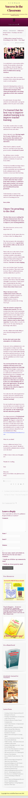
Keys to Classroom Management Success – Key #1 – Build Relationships (14, 780)
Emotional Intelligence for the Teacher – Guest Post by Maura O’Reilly (14, 764)
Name (4, 533)
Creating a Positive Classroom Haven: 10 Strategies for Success (14, 714)
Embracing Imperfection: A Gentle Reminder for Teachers (12, 731)
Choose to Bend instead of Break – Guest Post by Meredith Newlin (14, 739)
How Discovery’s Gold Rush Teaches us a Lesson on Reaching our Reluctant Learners (14, 775)
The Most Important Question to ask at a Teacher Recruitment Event (14, 767)
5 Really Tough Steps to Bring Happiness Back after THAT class (14, 783)
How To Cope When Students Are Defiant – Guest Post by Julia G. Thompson (14, 749)
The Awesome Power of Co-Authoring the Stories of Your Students (14, 753)
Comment (5, 518)
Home (6, 30)
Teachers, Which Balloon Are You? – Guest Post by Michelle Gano (14, 746)
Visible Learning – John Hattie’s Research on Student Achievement (14, 742)
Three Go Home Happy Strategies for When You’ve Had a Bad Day (13, 760)
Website (4, 545)
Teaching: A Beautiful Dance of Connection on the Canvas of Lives (14, 717)
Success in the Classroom (14, 8)
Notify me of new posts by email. (13, 564)
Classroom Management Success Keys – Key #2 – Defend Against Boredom (14, 771)
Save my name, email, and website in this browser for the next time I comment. (13, 554)
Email (4, 539)
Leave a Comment (20, 42)
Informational (12, 30)
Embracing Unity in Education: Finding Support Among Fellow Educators (14, 728)
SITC (6, 44)
